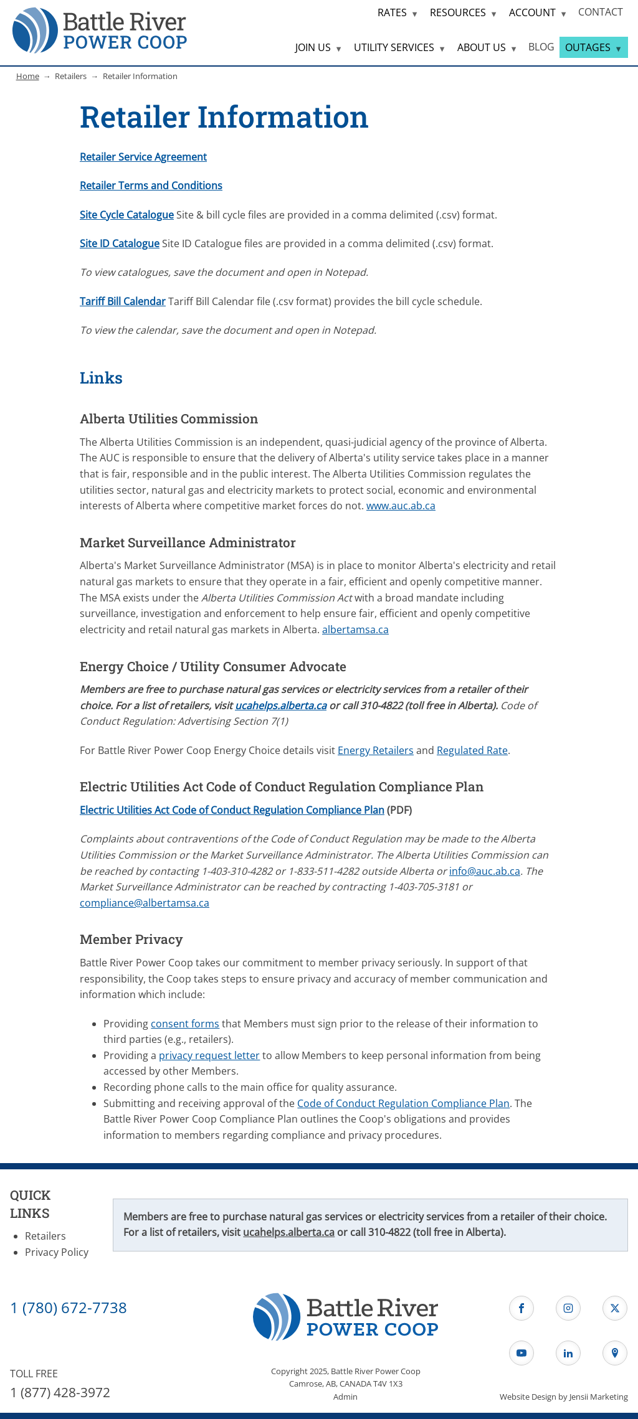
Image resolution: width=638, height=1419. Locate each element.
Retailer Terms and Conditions (151, 185)
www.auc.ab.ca (401, 505)
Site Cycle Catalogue (127, 215)
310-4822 (389, 1232)
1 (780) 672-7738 (68, 1307)
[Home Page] (99, 29)
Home (27, 76)
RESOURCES (458, 12)
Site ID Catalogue (120, 243)
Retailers (45, 1236)
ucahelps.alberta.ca (280, 705)
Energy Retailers (376, 750)
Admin (345, 1396)
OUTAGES (588, 47)
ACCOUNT (532, 12)
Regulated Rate (472, 750)
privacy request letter (209, 1055)
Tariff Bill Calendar (123, 301)
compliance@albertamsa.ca (144, 903)
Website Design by (564, 1396)
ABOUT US (481, 47)
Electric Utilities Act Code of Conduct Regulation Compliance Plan (232, 810)
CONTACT (600, 12)
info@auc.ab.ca (484, 871)
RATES (392, 12)
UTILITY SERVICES (394, 47)
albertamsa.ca (355, 629)
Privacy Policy (56, 1252)
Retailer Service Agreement (143, 157)
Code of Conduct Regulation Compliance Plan (403, 1103)
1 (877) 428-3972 (60, 1392)
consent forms (185, 1023)
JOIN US (313, 47)
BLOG (541, 47)
